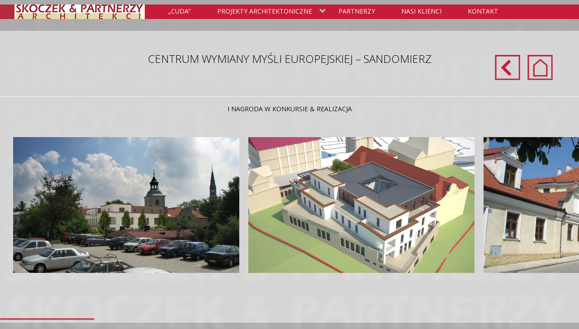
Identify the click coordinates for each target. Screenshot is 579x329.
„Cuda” (179, 11)
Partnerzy (356, 11)
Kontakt (483, 11)
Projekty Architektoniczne (270, 12)
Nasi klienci (421, 11)
